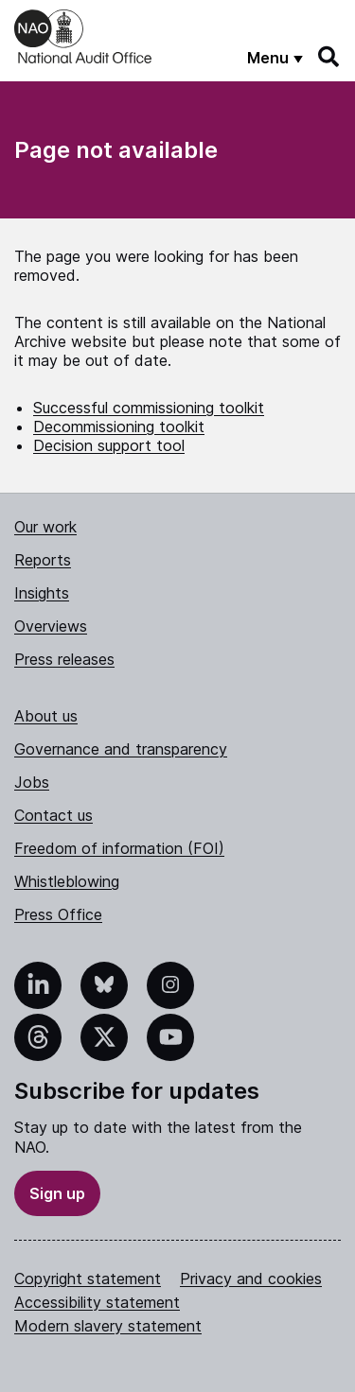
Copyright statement (87, 1278)
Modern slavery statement (108, 1325)
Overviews (50, 626)
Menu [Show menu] (268, 57)
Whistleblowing (66, 881)
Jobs (31, 782)
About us (46, 715)
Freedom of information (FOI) (119, 848)
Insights (41, 592)
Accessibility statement (97, 1302)
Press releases (64, 659)
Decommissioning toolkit (118, 426)
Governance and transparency (120, 749)
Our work (45, 526)
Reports (42, 559)
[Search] (329, 56)
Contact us (53, 815)
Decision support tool (109, 445)
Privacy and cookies (251, 1278)
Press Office (58, 914)
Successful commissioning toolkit (148, 407)
